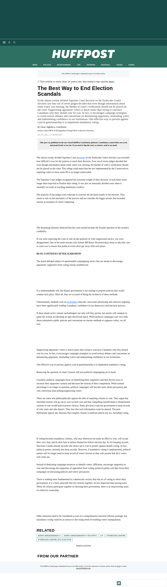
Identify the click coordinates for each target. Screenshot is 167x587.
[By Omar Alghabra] (53, 127)
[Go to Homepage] (119, 583)
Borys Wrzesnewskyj (49, 536)
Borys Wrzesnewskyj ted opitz (80, 536)
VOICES (119, 65)
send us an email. (110, 145)
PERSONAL (105, 65)
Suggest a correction (83, 545)
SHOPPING (91, 65)
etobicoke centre (116, 536)
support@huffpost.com (83, 568)
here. (111, 81)
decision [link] (81, 157)
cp (101, 536)
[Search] (14, 42)
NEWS (34, 65)
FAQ (118, 566)
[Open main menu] (4, 42)
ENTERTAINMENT (64, 65)
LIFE (79, 65)
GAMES (132, 65)
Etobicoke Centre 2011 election (54, 540)
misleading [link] (71, 302)
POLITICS (47, 65)
